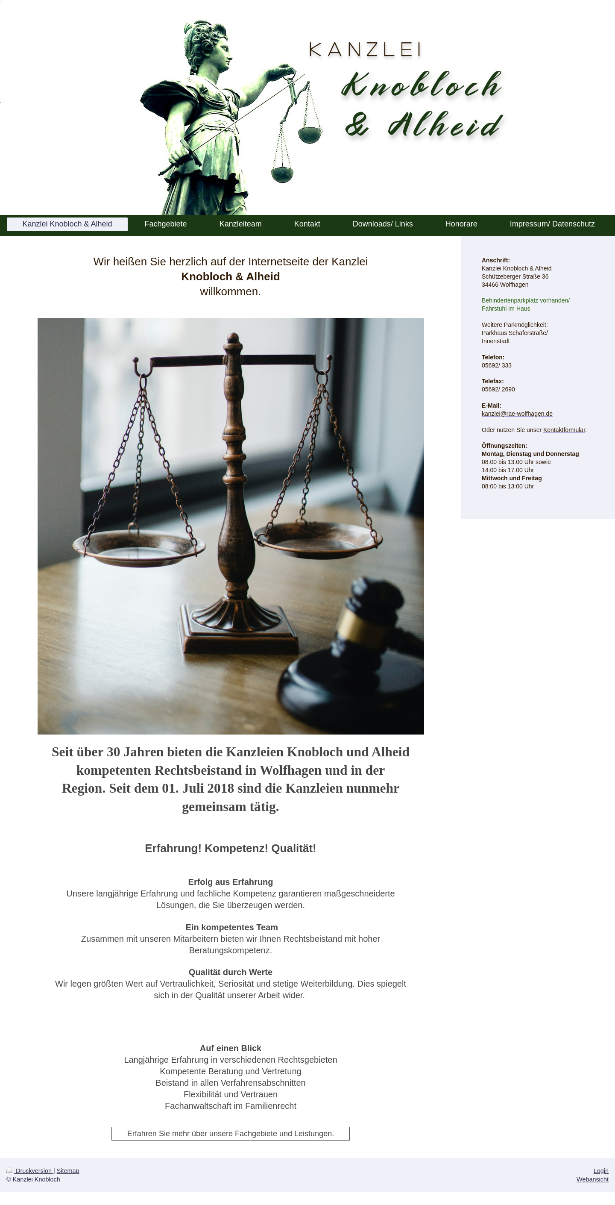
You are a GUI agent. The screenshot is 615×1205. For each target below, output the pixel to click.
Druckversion (29, 1170)
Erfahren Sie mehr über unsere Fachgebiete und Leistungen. (230, 1133)
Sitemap (68, 1170)
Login (601, 1170)
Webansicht (593, 1179)
